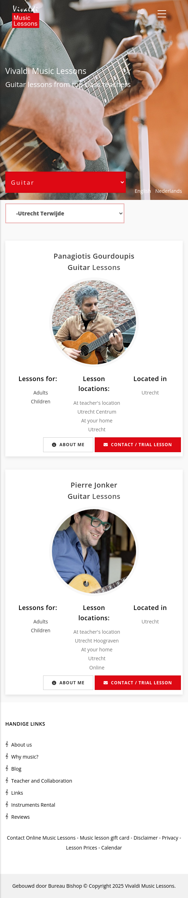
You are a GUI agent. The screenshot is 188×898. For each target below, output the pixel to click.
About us (21, 744)
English (143, 191)
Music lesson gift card (104, 837)
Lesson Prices (82, 847)
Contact (16, 837)
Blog (16, 768)
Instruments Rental (33, 804)
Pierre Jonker (94, 485)
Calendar (111, 847)
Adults (40, 392)
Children (40, 401)
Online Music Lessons (51, 837)
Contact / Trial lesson (138, 445)
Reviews (20, 816)
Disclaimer (146, 837)
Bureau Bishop (65, 885)
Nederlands (168, 191)
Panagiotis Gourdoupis (93, 256)
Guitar (15, 84)
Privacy (170, 837)
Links (17, 792)
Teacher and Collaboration (41, 780)
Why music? (25, 756)
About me (68, 445)
